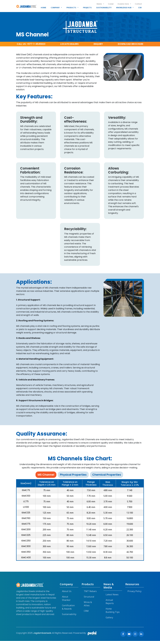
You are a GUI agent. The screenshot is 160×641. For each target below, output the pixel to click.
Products (71, 7)
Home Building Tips (113, 610)
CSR (140, 7)
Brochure (130, 44)
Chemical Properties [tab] (106, 475)
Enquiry (98, 44)
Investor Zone (123, 4)
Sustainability (104, 7)
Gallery (109, 617)
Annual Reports (110, 602)
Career (110, 4)
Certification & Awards (68, 607)
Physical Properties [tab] (73, 475)
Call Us (31, 44)
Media (99, 4)
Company (55, 7)
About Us (66, 591)
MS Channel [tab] (46, 475)
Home (43, 7)
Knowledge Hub (123, 7)
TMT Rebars (90, 591)
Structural (89, 596)
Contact (138, 4)
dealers (69, 44)
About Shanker (66, 598)
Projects (87, 7)
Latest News (112, 594)
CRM (86, 611)
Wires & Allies (88, 604)
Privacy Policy (134, 591)
